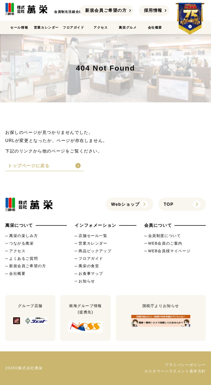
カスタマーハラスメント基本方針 (175, 371)
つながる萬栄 (21, 243)
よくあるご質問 (23, 258)
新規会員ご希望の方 (106, 10)
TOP (168, 204)
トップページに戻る (28, 166)
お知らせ (87, 281)
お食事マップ (91, 273)
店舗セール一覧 (93, 236)
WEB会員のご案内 (165, 243)
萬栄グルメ (128, 27)
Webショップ (125, 204)
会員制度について (164, 236)
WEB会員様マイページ (169, 251)
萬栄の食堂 (89, 266)
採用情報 (153, 10)
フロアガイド (73, 27)
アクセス (101, 27)
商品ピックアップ (95, 251)
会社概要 (155, 27)
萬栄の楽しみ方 (23, 236)
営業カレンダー (46, 27)
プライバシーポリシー (185, 365)
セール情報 (19, 27)
